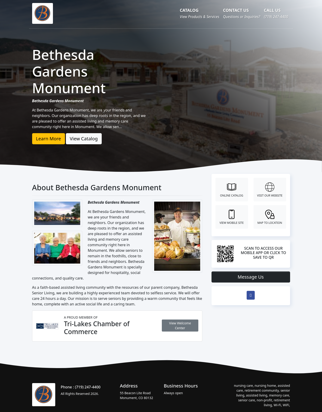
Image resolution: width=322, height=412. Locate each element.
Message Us (251, 277)
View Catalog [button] (84, 138)
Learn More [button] (48, 138)
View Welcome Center (180, 325)
